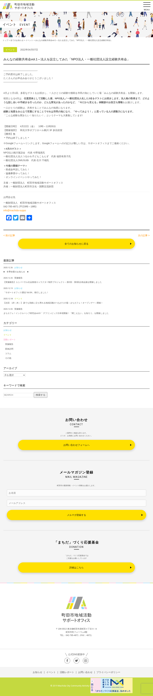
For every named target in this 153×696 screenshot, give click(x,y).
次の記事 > (144, 235)
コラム (8, 353)
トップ (5, 40)
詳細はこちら (76, 567)
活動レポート (9, 339)
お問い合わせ (85, 672)
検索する (40, 394)
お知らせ (7, 330)
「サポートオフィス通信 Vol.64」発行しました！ (26, 292)
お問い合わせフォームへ (76, 445)
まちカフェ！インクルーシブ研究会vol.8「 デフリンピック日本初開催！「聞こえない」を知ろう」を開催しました (56, 313)
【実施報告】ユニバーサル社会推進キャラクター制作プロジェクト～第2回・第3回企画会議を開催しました (52, 282)
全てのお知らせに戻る (76, 243)
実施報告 (9, 344)
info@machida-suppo (14, 210)
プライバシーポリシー (108, 672)
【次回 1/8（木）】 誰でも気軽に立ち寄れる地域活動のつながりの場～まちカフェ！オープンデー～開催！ (53, 303)
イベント (7, 335)
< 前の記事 (9, 235)
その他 (8, 358)
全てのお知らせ (17, 40)
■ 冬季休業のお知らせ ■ (15, 272)
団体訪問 (9, 349)
